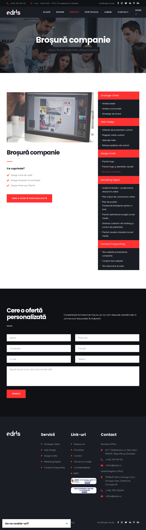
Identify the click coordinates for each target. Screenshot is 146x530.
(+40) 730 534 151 (18, 3)
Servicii (74, 12)
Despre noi (79, 444)
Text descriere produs (113, 266)
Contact (123, 12)
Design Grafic (72, 50)
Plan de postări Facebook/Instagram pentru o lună (117, 206)
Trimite (16, 393)
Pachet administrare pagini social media (118, 216)
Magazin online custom (113, 135)
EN (140, 10)
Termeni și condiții (82, 461)
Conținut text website (112, 261)
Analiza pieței (108, 103)
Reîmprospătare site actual (115, 145)
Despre (60, 12)
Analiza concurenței (111, 108)
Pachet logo (108, 161)
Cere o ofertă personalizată (29, 198)
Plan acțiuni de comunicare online (118, 196)
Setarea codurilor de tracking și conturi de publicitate (117, 225)
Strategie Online (110, 95)
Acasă (46, 12)
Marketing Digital (110, 180)
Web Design (107, 122)
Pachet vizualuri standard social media (117, 234)
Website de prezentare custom (117, 130)
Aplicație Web (109, 140)
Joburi (108, 12)
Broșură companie (111, 171)
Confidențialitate (82, 467)
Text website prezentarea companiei (114, 254)
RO (137, 10)
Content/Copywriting (113, 244)
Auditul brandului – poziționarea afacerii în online (117, 190)
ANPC (76, 473)
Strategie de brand (111, 113)
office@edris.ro (113, 465)
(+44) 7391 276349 (115, 490)
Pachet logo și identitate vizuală (117, 166)
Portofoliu (91, 12)
